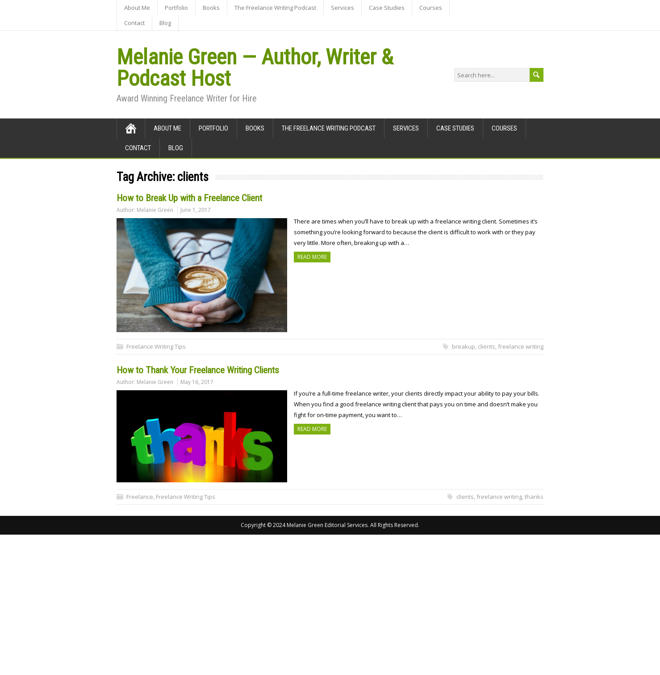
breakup (463, 346)
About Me (137, 8)
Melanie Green (155, 210)
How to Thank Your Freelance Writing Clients (198, 370)
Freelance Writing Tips (156, 346)
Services (342, 8)
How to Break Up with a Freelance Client (189, 198)
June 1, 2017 (195, 210)
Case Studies (387, 8)
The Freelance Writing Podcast (275, 8)
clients (486, 346)
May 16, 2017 (196, 382)
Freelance (139, 497)
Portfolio (176, 8)
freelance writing (520, 346)
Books (211, 8)
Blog (165, 23)
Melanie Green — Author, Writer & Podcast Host (255, 67)
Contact (134, 23)
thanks (534, 497)
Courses (430, 8)
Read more (312, 257)
